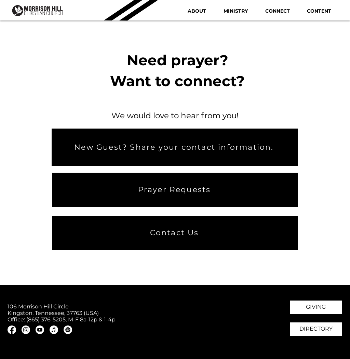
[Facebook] (12, 329)
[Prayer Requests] (175, 190)
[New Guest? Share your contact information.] (175, 147)
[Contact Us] (175, 233)
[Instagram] (26, 329)
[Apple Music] (54, 329)
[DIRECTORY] (316, 329)
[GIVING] (316, 307)
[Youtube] (40, 329)
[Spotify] (68, 329)
